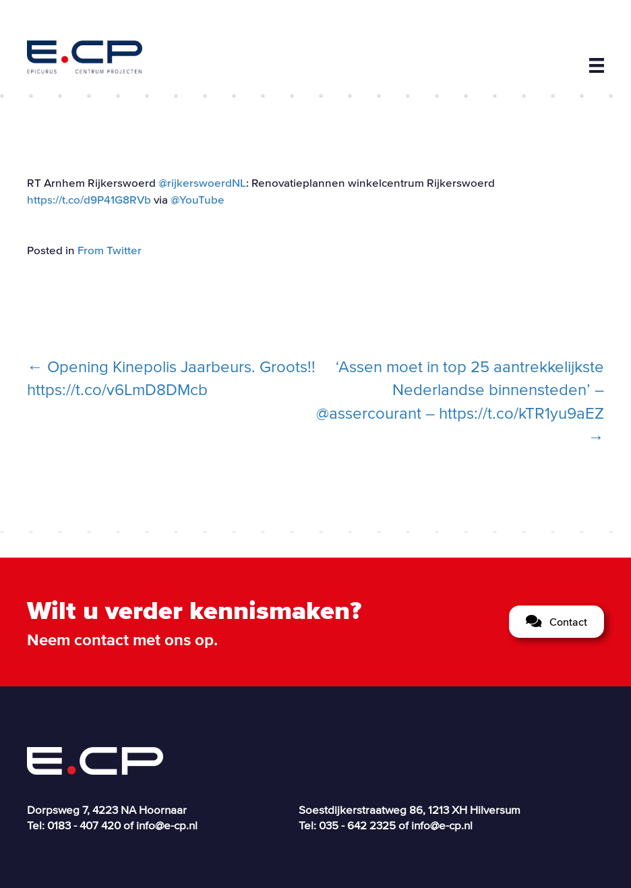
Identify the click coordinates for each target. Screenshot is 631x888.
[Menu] (597, 65)
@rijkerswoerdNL (202, 182)
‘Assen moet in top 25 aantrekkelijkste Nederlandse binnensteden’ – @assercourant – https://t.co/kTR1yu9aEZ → (460, 401)
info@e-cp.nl (167, 825)
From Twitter (110, 249)
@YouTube (197, 199)
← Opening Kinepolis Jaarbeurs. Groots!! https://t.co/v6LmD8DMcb (171, 378)
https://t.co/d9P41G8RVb (89, 199)
